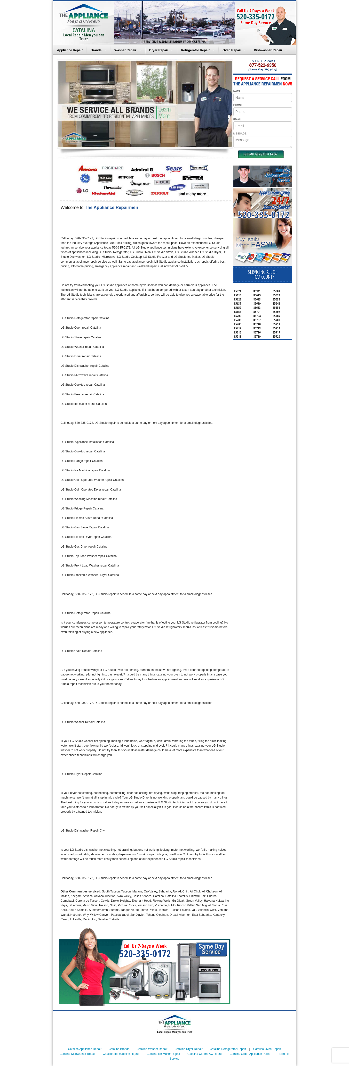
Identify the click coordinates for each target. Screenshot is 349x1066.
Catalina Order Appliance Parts (250, 1054)
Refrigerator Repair (195, 50)
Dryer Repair (158, 50)
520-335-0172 (256, 17)
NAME (237, 91)
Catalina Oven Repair (267, 1049)
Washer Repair (125, 50)
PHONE (238, 105)
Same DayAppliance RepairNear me (277, 175)
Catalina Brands (119, 1049)
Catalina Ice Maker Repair (163, 1054)
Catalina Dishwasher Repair (78, 1054)
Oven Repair (231, 50)
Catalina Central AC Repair (204, 1054)
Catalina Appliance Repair (85, 1049)
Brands (96, 50)
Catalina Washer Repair (152, 1049)
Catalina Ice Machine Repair (121, 1054)
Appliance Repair (70, 50)
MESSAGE (239, 133)
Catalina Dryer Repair (188, 1049)
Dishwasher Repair (268, 50)
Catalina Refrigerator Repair (228, 1049)
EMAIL (237, 119)
